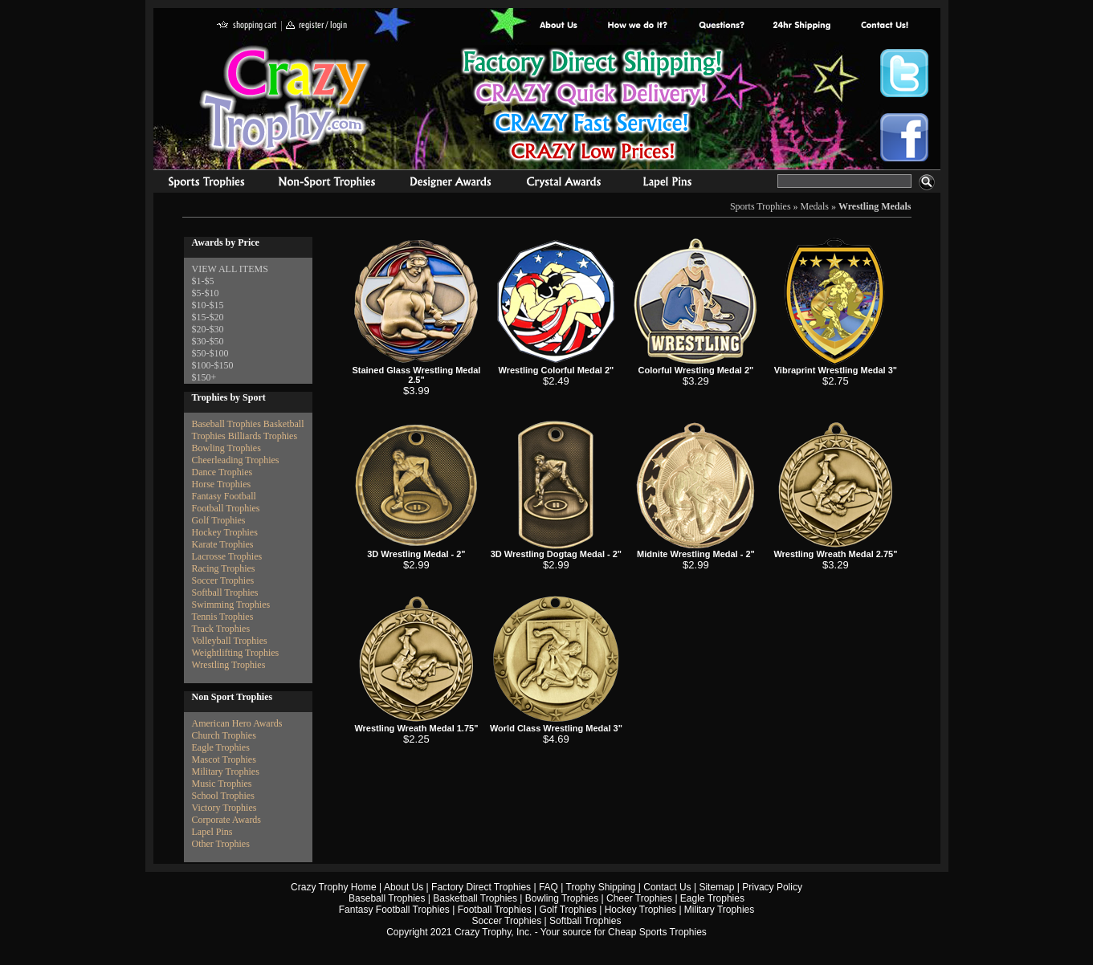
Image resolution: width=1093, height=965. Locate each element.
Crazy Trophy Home (334, 887)
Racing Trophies (223, 568)
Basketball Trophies (475, 898)
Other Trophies (221, 843)
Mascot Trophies (224, 759)
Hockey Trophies (225, 532)
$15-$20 (208, 317)
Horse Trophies (221, 484)
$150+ (204, 377)
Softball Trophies (225, 592)
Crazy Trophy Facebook (904, 137)
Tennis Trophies (223, 616)
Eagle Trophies (221, 747)
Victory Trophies (224, 807)
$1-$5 (203, 281)
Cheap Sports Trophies (657, 932)
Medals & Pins (671, 184)
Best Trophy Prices (592, 107)
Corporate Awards (227, 819)
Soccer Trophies (223, 580)
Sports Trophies (199, 184)
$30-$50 (208, 341)
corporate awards (450, 184)
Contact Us (667, 887)
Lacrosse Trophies (227, 556)
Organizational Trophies (327, 184)
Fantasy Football (224, 496)
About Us (559, 26)
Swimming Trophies (231, 604)
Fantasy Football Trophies (394, 909)
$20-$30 (208, 329)
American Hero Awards (237, 723)
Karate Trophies (223, 544)
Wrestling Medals (875, 206)
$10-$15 (208, 305)
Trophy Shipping (601, 887)
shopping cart (247, 26)
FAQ (548, 887)
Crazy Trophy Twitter (904, 73)
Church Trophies (224, 735)
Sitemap (716, 887)
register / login (316, 26)
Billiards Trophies (262, 436)
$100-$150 (213, 365)
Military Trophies (225, 771)
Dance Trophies (222, 472)
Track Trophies (221, 628)
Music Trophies (222, 783)
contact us (884, 26)
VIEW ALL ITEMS (230, 269)
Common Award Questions (721, 26)
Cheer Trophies (639, 898)
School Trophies (223, 795)
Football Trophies (226, 508)
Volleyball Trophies (229, 640)
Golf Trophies (219, 520)
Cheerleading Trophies (235, 460)
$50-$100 (210, 353)
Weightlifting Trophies (235, 652)
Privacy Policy (772, 887)
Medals (815, 206)
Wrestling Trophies (229, 664)
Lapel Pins (212, 831)
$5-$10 (205, 293)
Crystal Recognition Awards (563, 184)
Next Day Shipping (801, 26)
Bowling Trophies (226, 448)
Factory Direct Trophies (638, 26)
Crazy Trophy (286, 98)
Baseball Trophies (226, 424)
